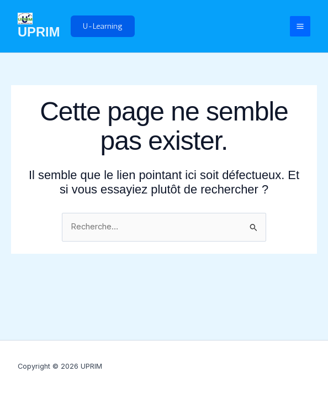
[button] (103, 26)
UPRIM (39, 32)
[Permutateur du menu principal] (300, 26)
